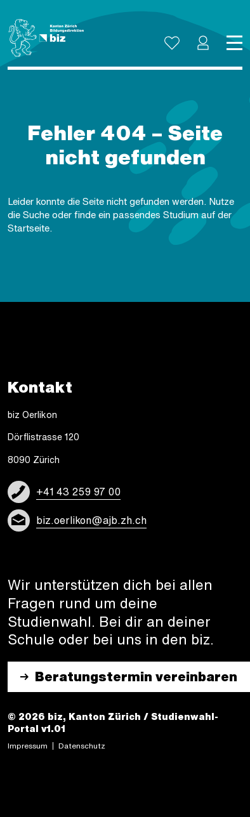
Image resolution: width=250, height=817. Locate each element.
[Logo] (46, 38)
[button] (203, 43)
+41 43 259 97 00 (78, 492)
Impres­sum (28, 746)
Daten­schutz (81, 746)
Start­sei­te (28, 228)
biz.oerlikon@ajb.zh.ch (91, 520)
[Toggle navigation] (234, 43)
